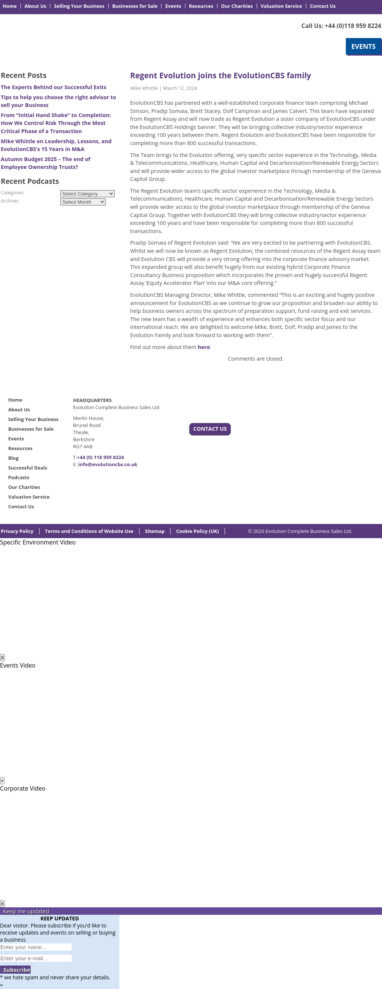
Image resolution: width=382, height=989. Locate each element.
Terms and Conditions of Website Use (89, 531)
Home (10, 6)
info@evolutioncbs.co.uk (108, 464)
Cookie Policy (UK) (197, 531)
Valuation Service (281, 6)
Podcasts (18, 477)
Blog (13, 458)
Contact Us (323, 6)
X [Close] (2, 657)
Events (173, 6)
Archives (10, 200)
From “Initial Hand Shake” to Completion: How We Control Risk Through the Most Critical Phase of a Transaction (56, 123)
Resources (201, 6)
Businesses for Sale (134, 6)
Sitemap (155, 531)
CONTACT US (210, 428)
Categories (12, 192)
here (204, 347)
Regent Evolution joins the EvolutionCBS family (220, 75)
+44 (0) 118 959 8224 (100, 457)
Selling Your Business (79, 6)
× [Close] (2, 781)
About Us (35, 6)
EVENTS (363, 46)
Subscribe (15, 969)
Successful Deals (27, 467)
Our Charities (237, 6)
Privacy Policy (17, 531)
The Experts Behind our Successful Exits (53, 87)
